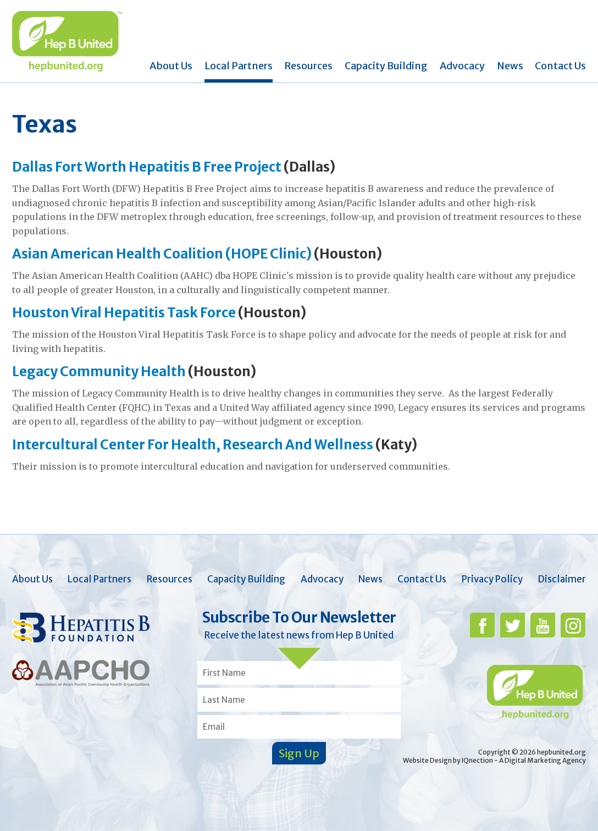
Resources (308, 65)
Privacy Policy (492, 579)
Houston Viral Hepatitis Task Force (124, 312)
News (510, 65)
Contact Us (560, 65)
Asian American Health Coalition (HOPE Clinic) (162, 253)
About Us (171, 65)
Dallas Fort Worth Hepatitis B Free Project (146, 166)
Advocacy (462, 65)
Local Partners (238, 65)
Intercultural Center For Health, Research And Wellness (192, 444)
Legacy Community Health (100, 371)
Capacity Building (386, 65)
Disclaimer (562, 579)
